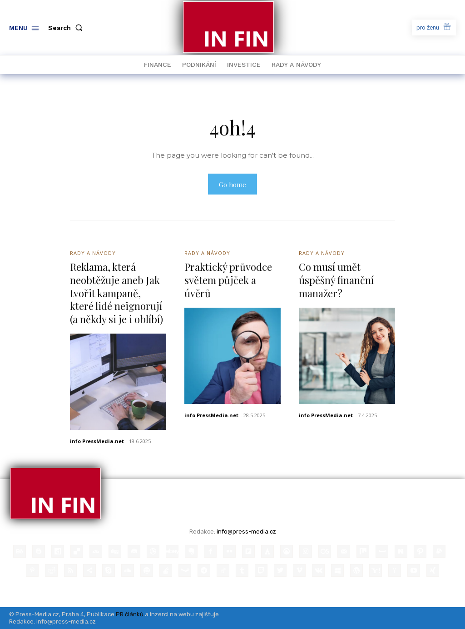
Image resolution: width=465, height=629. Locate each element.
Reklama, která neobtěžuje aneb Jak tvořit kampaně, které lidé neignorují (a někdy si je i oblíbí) (116, 292)
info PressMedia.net (97, 441)
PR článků (129, 614)
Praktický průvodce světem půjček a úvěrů (228, 280)
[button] (67, 27)
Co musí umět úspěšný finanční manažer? (336, 280)
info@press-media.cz (246, 531)
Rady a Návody (93, 252)
